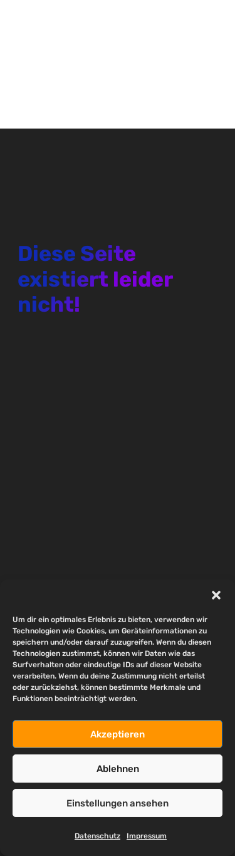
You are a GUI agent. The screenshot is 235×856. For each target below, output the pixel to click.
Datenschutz (97, 836)
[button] (216, 595)
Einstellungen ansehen (117, 803)
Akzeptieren (117, 734)
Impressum (147, 836)
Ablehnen (118, 768)
